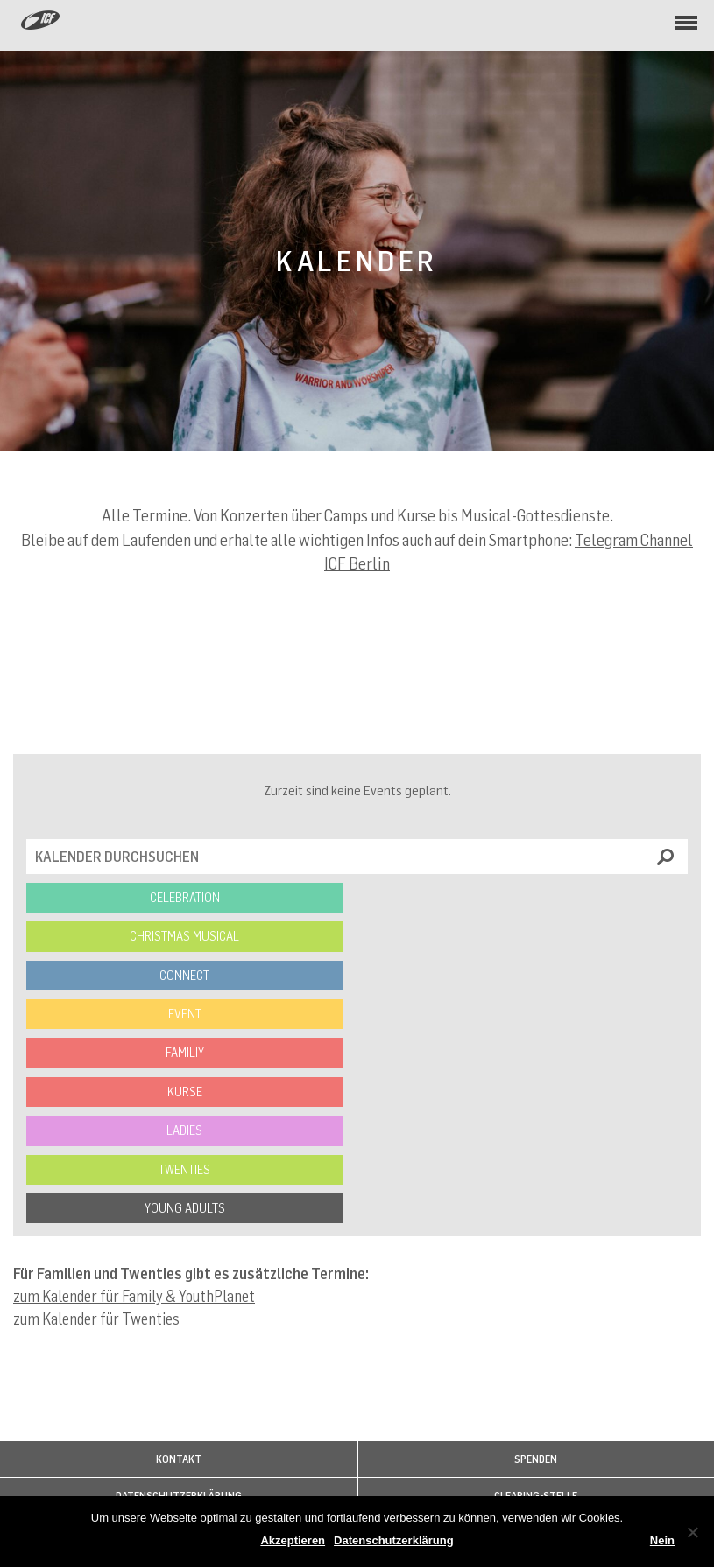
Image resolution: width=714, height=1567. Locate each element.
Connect (184, 975)
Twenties (184, 1169)
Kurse (184, 1091)
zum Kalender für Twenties (96, 1318)
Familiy (185, 1052)
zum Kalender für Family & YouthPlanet (134, 1295)
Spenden (535, 1459)
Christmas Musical (184, 935)
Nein (662, 1540)
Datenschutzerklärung (394, 1540)
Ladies (184, 1130)
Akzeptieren (292, 1540)
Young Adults (185, 1207)
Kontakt (178, 1459)
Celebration (185, 897)
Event (184, 1013)
